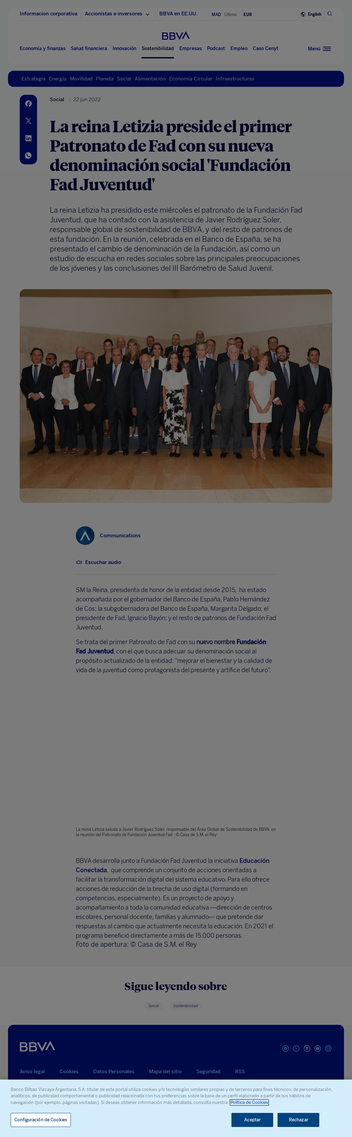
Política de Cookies (249, 1102)
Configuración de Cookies (40, 1119)
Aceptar (252, 1119)
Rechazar (298, 1119)
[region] (176, 1108)
